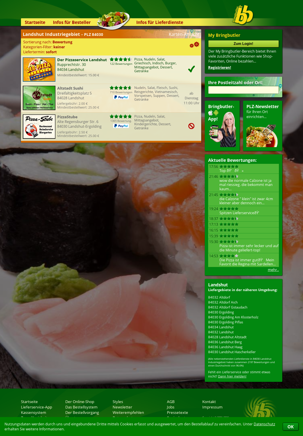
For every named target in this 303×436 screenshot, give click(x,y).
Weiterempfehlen (128, 412)
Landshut (218, 285)
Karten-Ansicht (184, 34)
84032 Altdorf (219, 297)
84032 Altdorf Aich (223, 302)
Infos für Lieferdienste (159, 22)
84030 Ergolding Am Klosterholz (233, 317)
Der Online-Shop (79, 401)
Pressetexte (177, 412)
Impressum (212, 407)
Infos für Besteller (72, 22)
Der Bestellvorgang (82, 412)
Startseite (35, 22)
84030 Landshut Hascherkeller (232, 352)
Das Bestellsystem (81, 407)
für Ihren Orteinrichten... (262, 125)
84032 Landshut (221, 332)
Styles (118, 401)
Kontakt (209, 401)
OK (290, 426)
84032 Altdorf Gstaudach (227, 307)
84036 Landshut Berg (225, 342)
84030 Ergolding (221, 312)
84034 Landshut (221, 327)
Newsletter (122, 407)
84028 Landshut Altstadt (227, 337)
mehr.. (273, 269)
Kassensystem (33, 412)
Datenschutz (264, 424)
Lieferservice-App (36, 407)
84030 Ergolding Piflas (225, 322)
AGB (171, 401)
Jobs (170, 407)
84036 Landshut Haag (225, 347)
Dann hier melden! (232, 376)
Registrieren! (219, 67)
